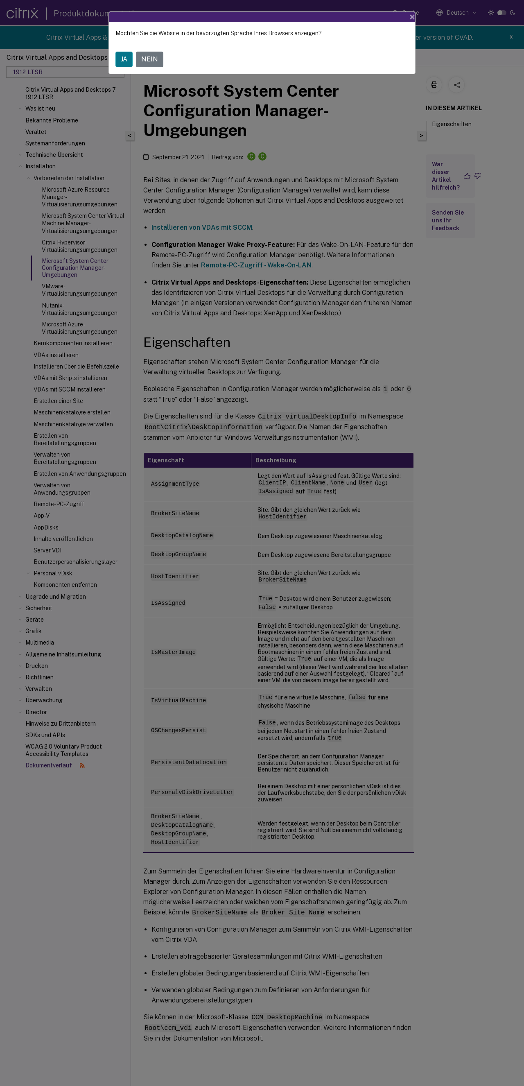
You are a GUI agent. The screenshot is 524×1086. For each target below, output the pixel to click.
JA (124, 59)
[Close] (412, 16)
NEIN (149, 59)
